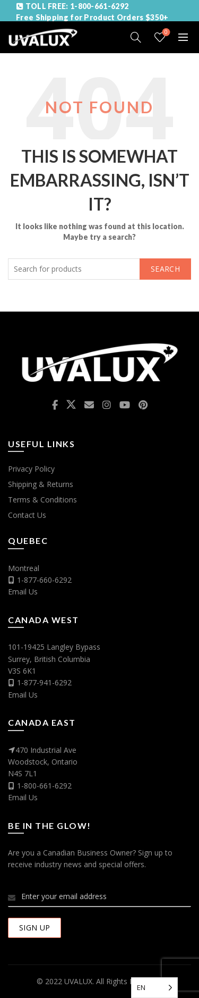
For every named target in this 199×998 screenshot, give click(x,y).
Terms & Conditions (42, 499)
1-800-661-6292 (44, 786)
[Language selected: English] (154, 987)
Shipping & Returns (40, 484)
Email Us (23, 591)
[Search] (135, 37)
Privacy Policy (31, 469)
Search (165, 269)
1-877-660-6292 (44, 580)
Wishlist (165, 32)
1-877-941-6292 (44, 682)
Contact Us (27, 515)
